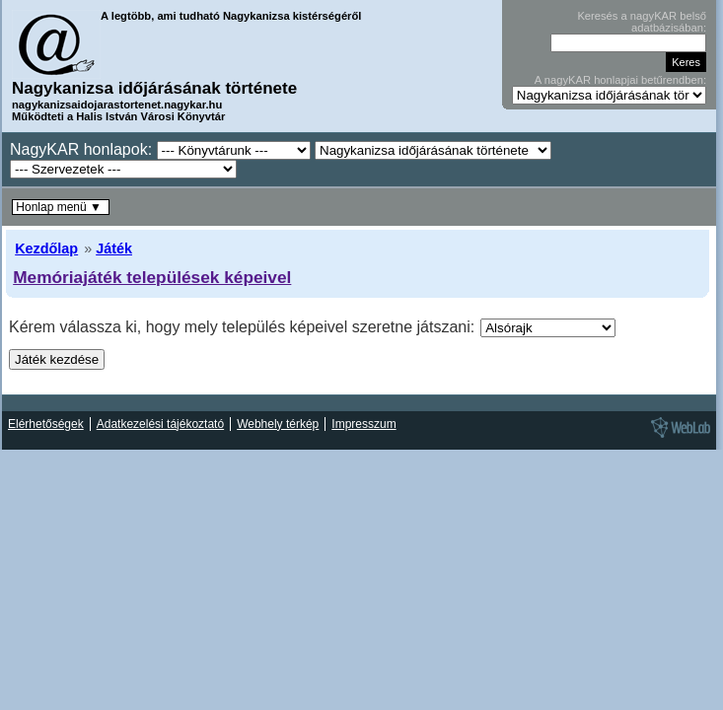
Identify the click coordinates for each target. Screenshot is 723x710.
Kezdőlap (46, 248)
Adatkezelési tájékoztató (160, 424)
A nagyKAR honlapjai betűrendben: (620, 80)
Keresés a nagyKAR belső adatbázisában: (641, 22)
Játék (114, 248)
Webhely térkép (278, 424)
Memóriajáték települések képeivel (152, 277)
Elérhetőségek (46, 424)
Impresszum (363, 424)
